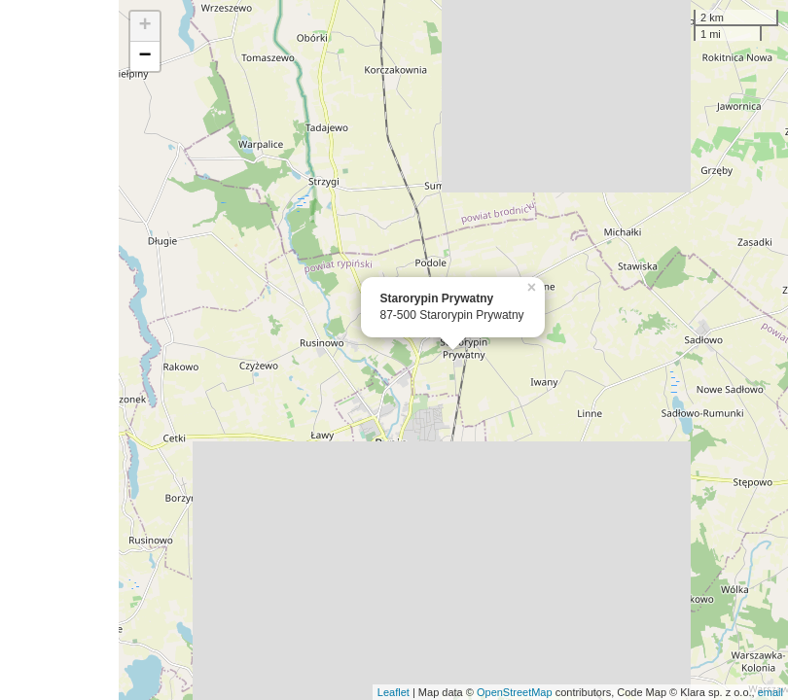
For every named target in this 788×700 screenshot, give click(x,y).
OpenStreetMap (515, 692)
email (770, 692)
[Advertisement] (59, 350)
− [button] (144, 56)
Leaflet (393, 692)
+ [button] (144, 26)
